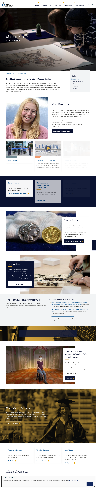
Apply (35, 2)
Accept (90, 484)
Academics (58, 5)
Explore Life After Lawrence (61, 131)
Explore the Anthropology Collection (19, 283)
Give (62, 2)
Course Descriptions (78, 81)
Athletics (71, 2)
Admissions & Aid (46, 5)
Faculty (75, 88)
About (37, 5)
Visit (54, 2)
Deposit (45, 2)
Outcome (75, 86)
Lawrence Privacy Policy (73, 480)
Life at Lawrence (79, 5)
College (15, 73)
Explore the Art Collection (74, 241)
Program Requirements (78, 83)
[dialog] (48, 481)
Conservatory (68, 5)
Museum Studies (76, 79)
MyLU (80, 2)
